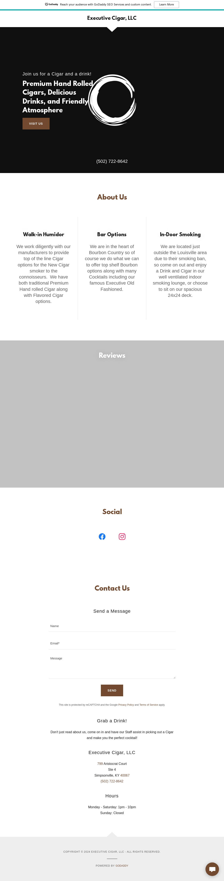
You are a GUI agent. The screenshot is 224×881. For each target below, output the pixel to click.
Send (112, 699)
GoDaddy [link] (122, 874)
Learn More (166, 4)
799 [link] (100, 772)
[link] (111, 18)
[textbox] (112, 634)
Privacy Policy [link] (126, 713)
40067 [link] (125, 784)
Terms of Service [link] (148, 713)
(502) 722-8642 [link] (112, 161)
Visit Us (36, 123)
